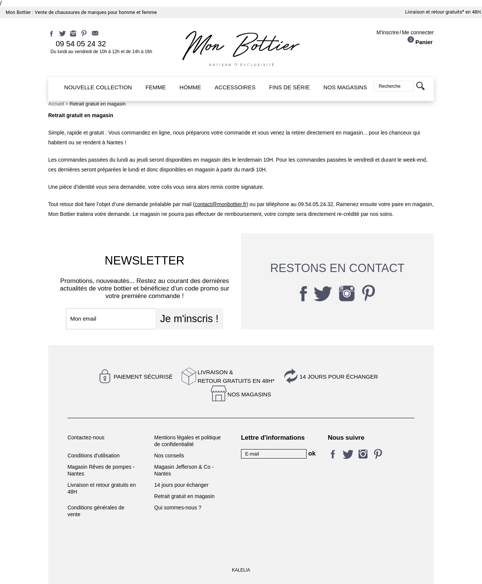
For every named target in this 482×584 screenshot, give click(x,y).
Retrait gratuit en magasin (184, 496)
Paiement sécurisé (143, 376)
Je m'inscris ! (189, 318)
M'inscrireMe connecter (405, 32)
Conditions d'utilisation (93, 456)
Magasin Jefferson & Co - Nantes (184, 470)
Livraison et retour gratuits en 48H (101, 488)
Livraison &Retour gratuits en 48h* (236, 376)
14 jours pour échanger (339, 376)
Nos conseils (169, 456)
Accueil (56, 104)
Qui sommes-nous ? (177, 508)
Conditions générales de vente (95, 511)
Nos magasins (249, 394)
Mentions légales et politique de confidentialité (187, 440)
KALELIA (241, 570)
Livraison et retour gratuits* (434, 12)
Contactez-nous (85, 437)
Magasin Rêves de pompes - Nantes (100, 470)
